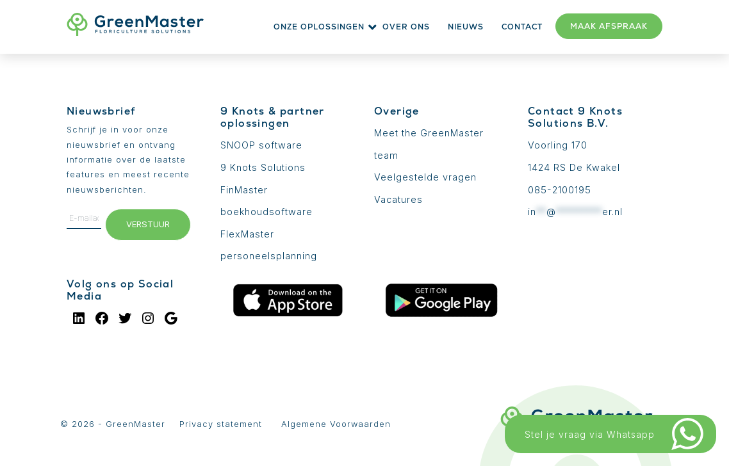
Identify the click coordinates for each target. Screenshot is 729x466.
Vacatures (398, 199)
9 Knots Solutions (263, 167)
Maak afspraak (609, 26)
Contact (522, 27)
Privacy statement (220, 424)
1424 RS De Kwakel (574, 167)
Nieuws (466, 27)
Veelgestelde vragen (425, 177)
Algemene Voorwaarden (336, 424)
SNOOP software (261, 145)
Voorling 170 (557, 145)
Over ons (406, 27)
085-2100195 (559, 189)
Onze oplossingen (319, 27)
